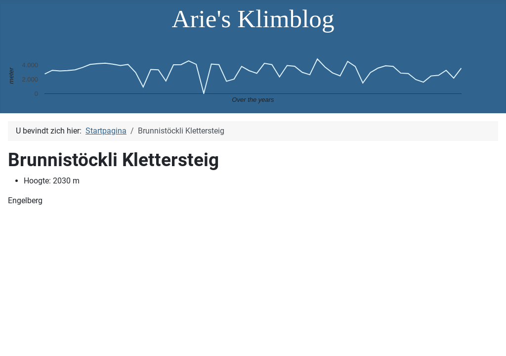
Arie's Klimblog (252, 18)
